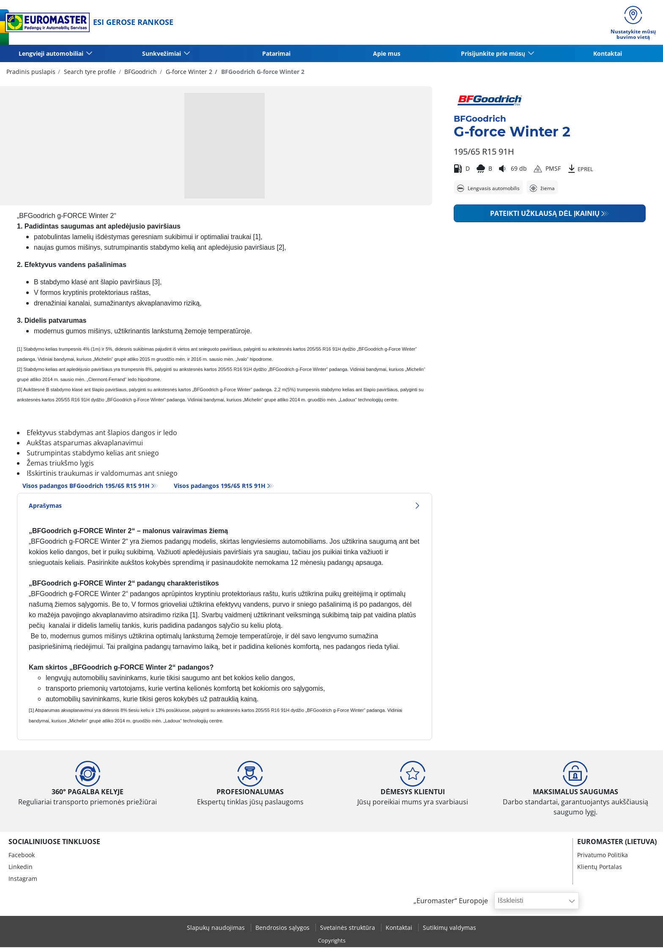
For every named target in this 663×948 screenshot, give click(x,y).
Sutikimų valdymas (449, 928)
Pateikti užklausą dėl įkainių (545, 214)
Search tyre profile (89, 72)
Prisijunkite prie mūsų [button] (493, 54)
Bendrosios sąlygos (283, 928)
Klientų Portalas (599, 868)
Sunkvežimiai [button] (162, 54)
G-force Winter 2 (188, 72)
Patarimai (276, 54)
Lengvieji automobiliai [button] (51, 54)
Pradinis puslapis (30, 72)
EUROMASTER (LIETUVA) (617, 842)
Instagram (22, 879)
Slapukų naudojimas (217, 928)
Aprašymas (224, 506)
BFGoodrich (140, 72)
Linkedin (20, 868)
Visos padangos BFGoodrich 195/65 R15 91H (86, 486)
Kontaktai (607, 54)
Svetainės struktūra (348, 928)
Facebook (21, 856)
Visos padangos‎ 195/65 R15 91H (220, 486)
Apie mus (386, 54)
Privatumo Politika (602, 856)
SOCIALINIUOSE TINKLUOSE (54, 842)
